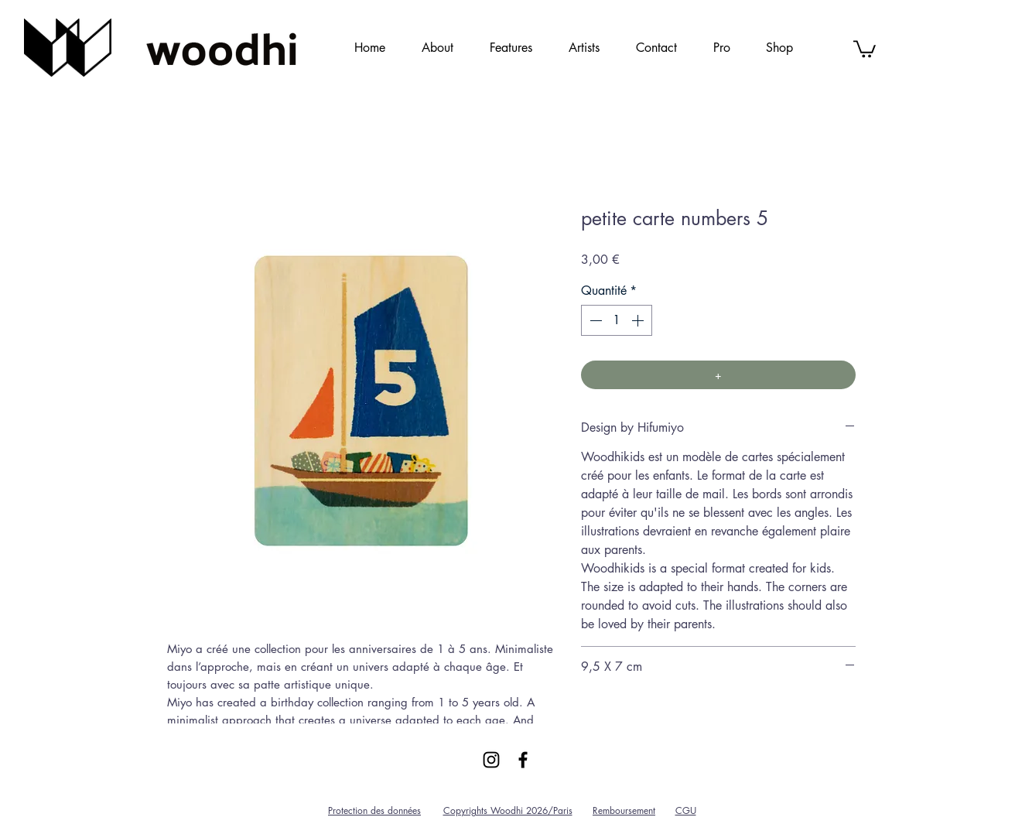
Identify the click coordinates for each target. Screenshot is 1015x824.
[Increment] (639, 320)
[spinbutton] (616, 320)
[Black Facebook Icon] (523, 760)
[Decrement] (594, 320)
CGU (685, 810)
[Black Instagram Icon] (491, 760)
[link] (864, 48)
